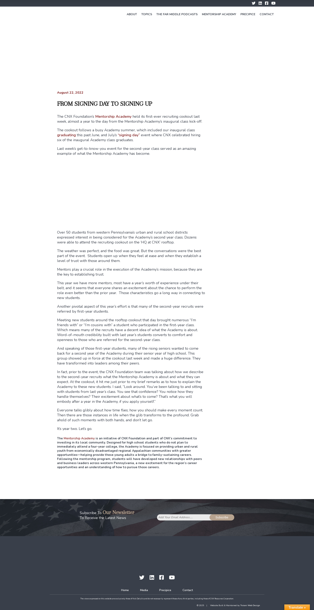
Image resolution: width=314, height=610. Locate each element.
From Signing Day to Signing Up (104, 103)
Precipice (247, 14)
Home (125, 590)
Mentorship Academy (219, 14)
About (132, 14)
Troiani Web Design (250, 605)
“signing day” (129, 135)
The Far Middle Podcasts (177, 14)
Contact (267, 14)
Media (144, 590)
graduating (66, 135)
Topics (146, 14)
